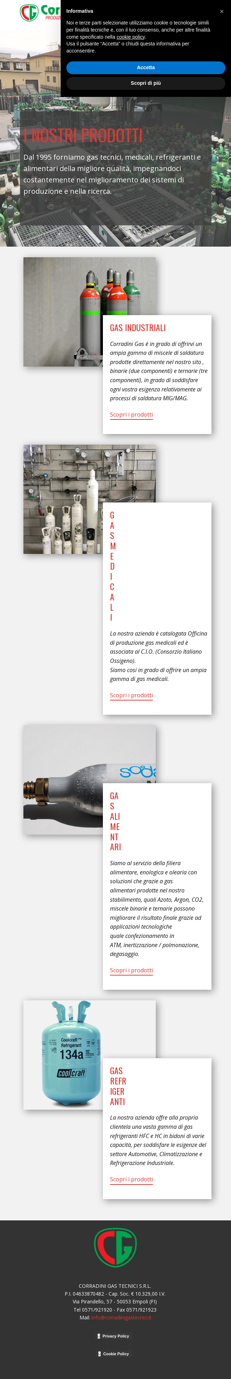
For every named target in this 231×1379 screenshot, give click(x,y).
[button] (221, 1293)
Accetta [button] (146, 1350)
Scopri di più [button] (146, 1365)
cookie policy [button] (131, 1319)
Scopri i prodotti (131, 414)
